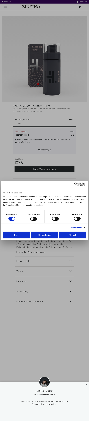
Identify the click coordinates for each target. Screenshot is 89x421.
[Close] (86, 384)
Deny (16, 235)
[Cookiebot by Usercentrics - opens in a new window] (76, 184)
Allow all (72, 235)
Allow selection (44, 235)
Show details (76, 227)
